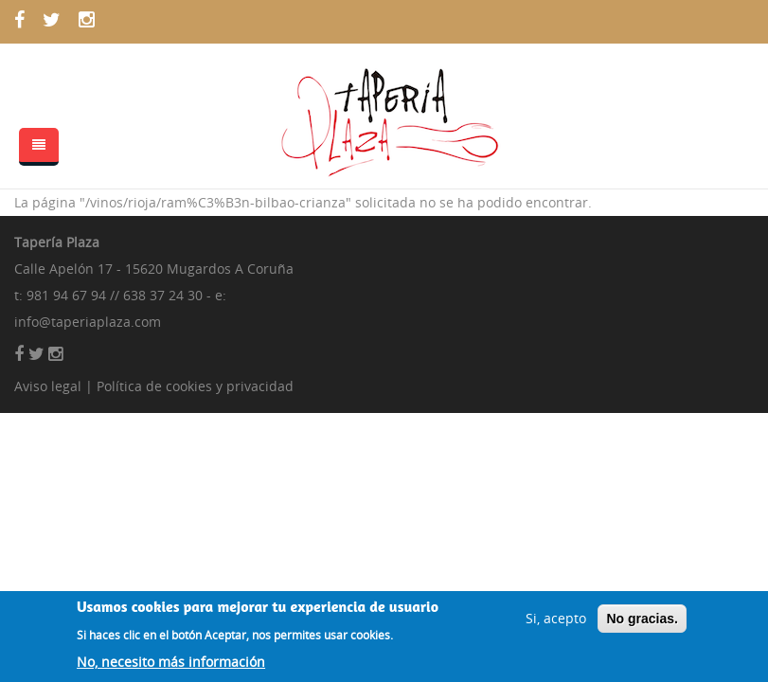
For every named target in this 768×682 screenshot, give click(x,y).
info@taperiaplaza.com (87, 322)
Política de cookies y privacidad (195, 386)
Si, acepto (556, 623)
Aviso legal (47, 386)
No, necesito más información (171, 667)
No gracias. (641, 623)
